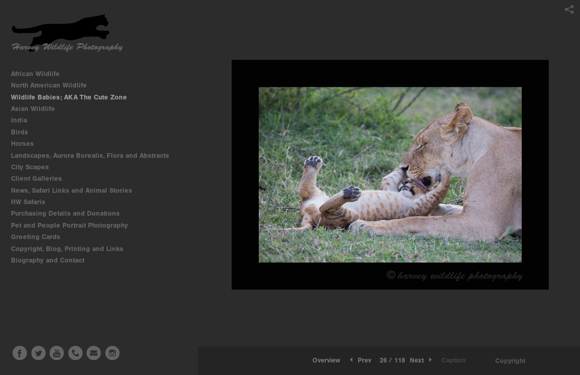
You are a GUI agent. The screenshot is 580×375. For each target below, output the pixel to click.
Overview (326, 360)
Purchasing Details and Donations (70, 213)
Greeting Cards (40, 237)
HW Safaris (32, 202)
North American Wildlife (53, 85)
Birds (24, 132)
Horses (27, 143)
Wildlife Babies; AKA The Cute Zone (69, 97)
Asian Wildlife (37, 109)
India (23, 120)
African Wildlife (40, 74)
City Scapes (34, 167)
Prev (359, 360)
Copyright (510, 361)
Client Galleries (36, 178)
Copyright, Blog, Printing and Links (71, 249)
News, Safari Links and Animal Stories (76, 190)
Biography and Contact (47, 260)
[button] (326, 360)
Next (422, 360)
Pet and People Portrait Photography (69, 225)
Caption (453, 360)
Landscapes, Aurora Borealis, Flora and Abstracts (94, 155)
